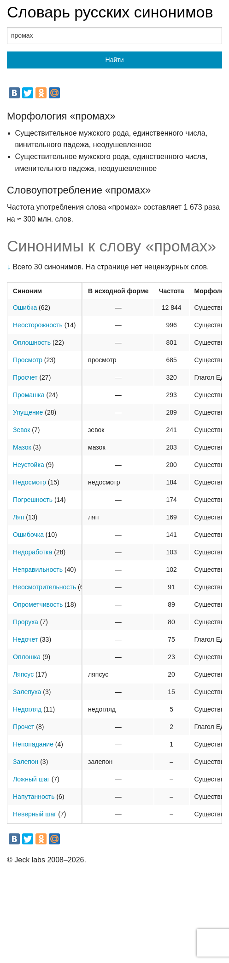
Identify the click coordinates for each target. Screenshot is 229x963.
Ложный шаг (31, 779)
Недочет (25, 639)
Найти (115, 59)
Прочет (23, 726)
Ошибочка (28, 534)
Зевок (21, 429)
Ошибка (25, 307)
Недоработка (32, 552)
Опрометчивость (38, 604)
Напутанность (33, 796)
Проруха (25, 622)
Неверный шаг (34, 814)
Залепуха (27, 691)
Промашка (29, 395)
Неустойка (28, 464)
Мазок (22, 447)
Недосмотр (29, 482)
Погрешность (33, 499)
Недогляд (27, 709)
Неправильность (38, 569)
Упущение (28, 412)
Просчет (25, 377)
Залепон (25, 761)
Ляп (18, 517)
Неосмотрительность (44, 587)
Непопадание (33, 744)
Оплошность (32, 342)
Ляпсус (23, 674)
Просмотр (27, 360)
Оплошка (27, 657)
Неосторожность (38, 325)
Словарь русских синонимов (110, 12)
